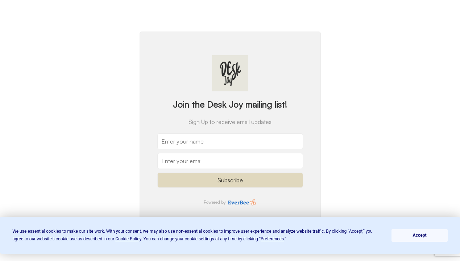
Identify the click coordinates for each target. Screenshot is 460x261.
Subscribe (230, 180)
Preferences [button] (272, 238)
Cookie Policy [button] (128, 238)
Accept (420, 235)
